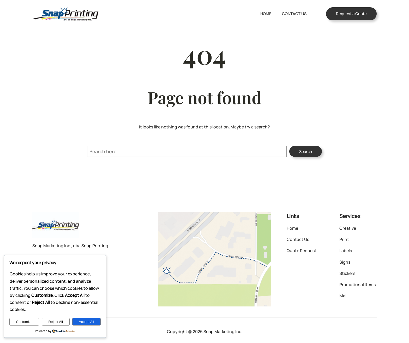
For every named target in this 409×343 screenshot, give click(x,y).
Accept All (86, 322)
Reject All (55, 322)
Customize (24, 322)
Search (305, 151)
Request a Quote (351, 13)
